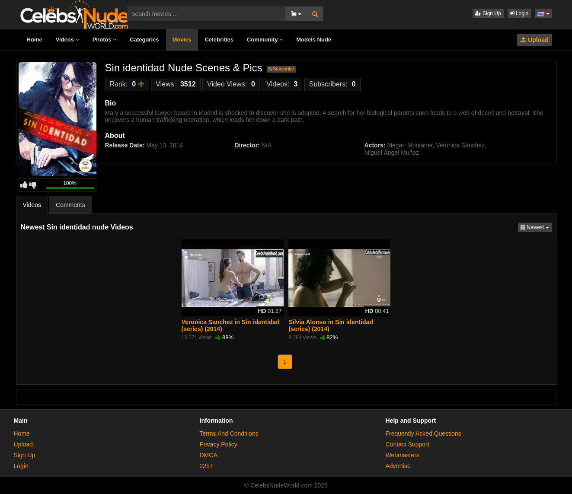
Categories (144, 39)
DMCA (208, 455)
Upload (534, 39)
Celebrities (219, 39)
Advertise (398, 465)
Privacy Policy (218, 444)
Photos (105, 39)
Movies (182, 39)
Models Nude (313, 39)
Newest (536, 226)
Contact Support (407, 444)
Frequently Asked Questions (423, 433)
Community (265, 39)
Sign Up (488, 13)
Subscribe (281, 69)
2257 (206, 465)
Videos (67, 39)
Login (519, 13)
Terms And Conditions (229, 433)
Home (34, 39)
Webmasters (402, 455)
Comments (70, 204)
